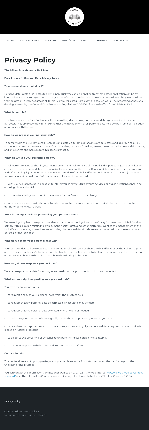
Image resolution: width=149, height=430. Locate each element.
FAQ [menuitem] (83, 40)
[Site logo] (74, 26)
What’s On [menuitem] (68, 40)
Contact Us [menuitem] (120, 40)
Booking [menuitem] (50, 40)
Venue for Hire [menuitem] (29, 40)
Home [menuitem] (10, 40)
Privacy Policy (12, 401)
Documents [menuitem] (99, 40)
